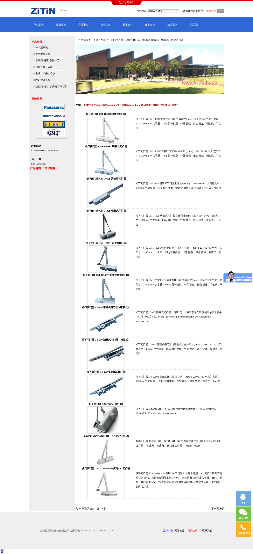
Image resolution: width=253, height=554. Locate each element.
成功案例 (172, 24)
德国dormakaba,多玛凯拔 (137, 105)
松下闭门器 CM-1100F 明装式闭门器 (106, 210)
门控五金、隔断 (122, 39)
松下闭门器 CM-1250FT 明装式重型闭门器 (106, 275)
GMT (175, 105)
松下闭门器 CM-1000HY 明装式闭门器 (106, 146)
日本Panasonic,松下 (110, 105)
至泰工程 (106, 24)
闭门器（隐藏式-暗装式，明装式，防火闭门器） (159, 39)
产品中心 (83, 24)
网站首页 (39, 24)
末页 (221, 508)
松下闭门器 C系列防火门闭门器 (106, 404)
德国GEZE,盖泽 (161, 105)
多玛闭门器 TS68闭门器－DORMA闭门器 (106, 436)
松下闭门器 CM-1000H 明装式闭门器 (106, 114)
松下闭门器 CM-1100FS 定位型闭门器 (106, 243)
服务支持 (150, 24)
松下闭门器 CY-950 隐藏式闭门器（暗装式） (106, 339)
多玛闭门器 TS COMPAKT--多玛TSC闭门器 (106, 468)
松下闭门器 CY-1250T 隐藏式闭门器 (106, 371)
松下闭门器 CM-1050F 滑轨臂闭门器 (106, 178)
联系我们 (194, 24)
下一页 (215, 508)
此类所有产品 (91, 105)
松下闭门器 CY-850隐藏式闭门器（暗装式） (106, 307)
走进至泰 (61, 24)
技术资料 (128, 24)
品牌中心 (168, 530)
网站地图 (179, 530)
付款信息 (192, 530)
